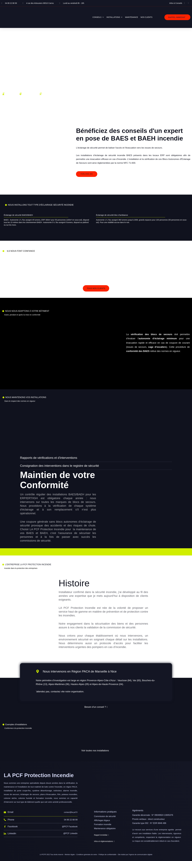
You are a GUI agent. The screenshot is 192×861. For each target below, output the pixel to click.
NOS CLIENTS (146, 17)
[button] (177, 17)
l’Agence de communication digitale (140, 854)
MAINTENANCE (131, 17)
